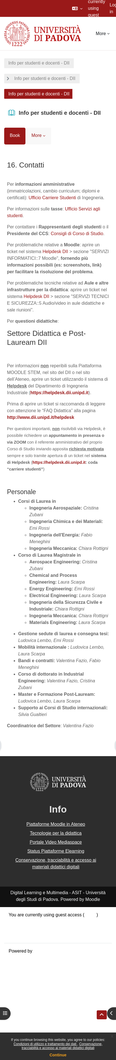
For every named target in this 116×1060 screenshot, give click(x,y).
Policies (16, 928)
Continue (58, 1055)
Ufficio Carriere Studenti (52, 197)
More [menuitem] (101, 33)
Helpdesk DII (55, 251)
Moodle (41, 951)
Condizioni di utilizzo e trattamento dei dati (45, 1044)
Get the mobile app (27, 935)
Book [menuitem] (15, 135)
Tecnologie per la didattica (56, 833)
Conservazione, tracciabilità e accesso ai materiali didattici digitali (62, 1046)
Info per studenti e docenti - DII (39, 63)
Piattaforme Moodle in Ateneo (56, 824)
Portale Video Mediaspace (56, 842)
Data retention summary (32, 921)
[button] (77, 8)
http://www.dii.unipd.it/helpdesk (40, 417)
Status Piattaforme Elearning (55, 851)
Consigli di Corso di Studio (77, 233)
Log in (90, 914)
